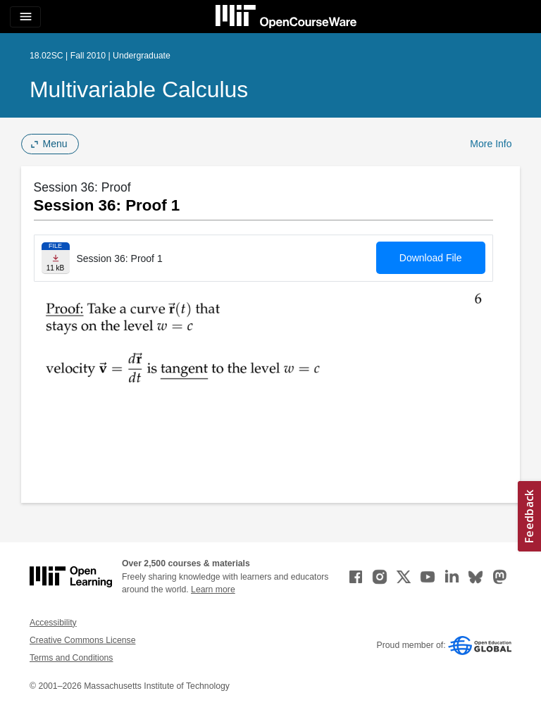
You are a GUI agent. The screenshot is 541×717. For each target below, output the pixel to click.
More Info (490, 143)
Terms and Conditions (71, 658)
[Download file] (56, 258)
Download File (430, 257)
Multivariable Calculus (139, 89)
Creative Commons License (82, 640)
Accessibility (53, 623)
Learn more (213, 589)
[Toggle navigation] (25, 16)
